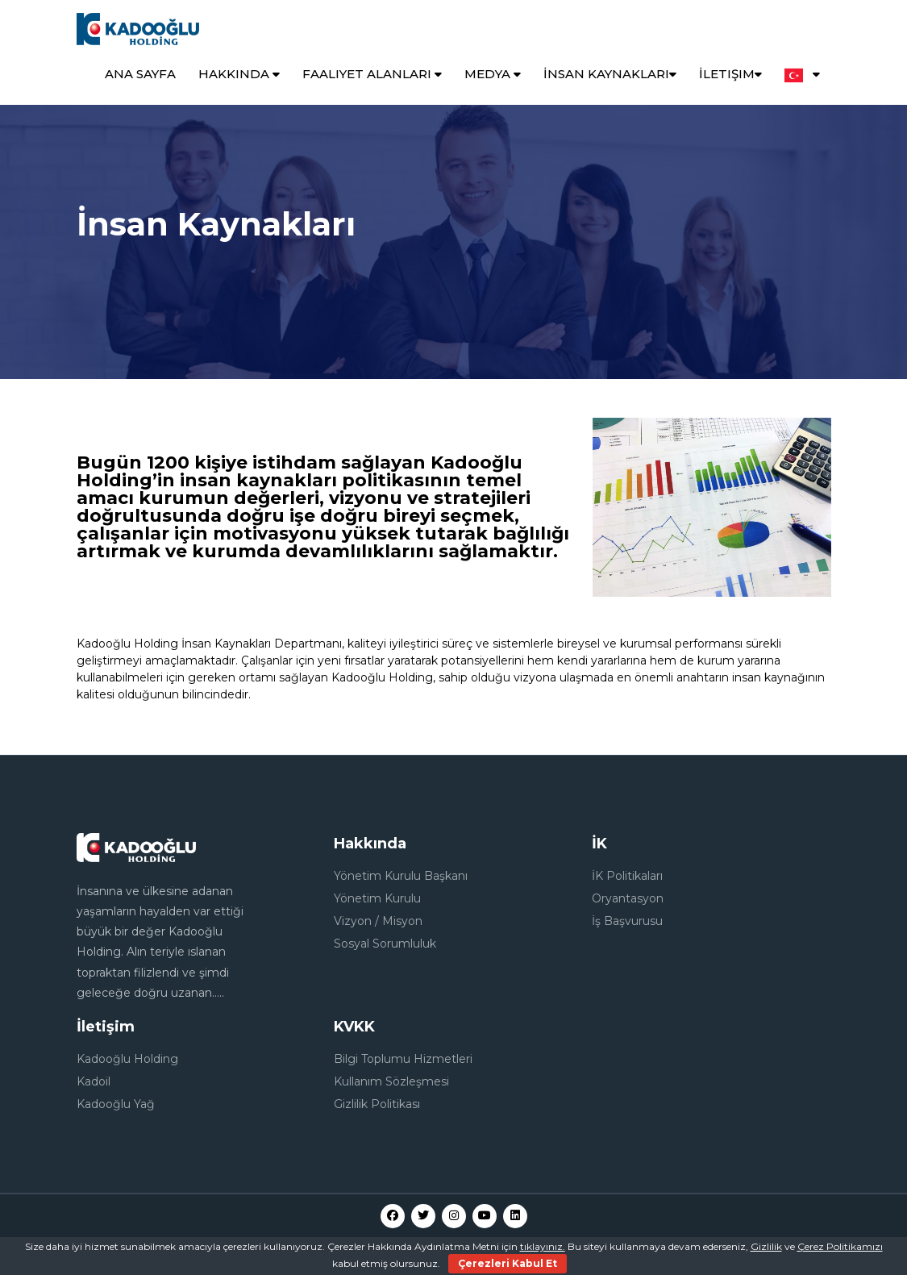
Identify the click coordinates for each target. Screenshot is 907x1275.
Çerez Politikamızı (840, 1246)
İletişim (730, 73)
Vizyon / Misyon (378, 921)
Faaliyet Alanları (372, 73)
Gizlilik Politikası (377, 1104)
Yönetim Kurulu (377, 898)
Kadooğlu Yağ (116, 1104)
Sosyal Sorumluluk (385, 943)
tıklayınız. (542, 1246)
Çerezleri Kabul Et (507, 1263)
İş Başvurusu (627, 921)
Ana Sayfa (140, 73)
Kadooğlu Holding (127, 1059)
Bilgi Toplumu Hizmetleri (403, 1059)
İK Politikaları (627, 876)
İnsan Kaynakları (609, 73)
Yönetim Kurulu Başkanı (401, 876)
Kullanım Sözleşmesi (391, 1081)
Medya (492, 73)
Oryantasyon (628, 898)
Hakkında (239, 73)
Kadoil (93, 1081)
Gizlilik (766, 1246)
